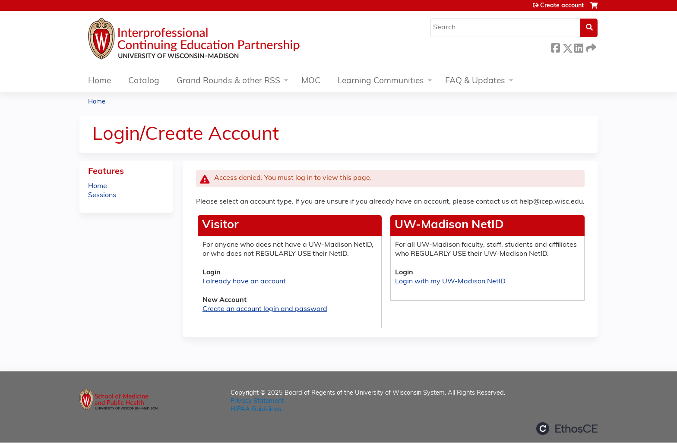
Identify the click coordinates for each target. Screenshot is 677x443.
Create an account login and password (264, 309)
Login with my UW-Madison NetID (450, 281)
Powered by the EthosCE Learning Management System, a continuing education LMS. (567, 428)
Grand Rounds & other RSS (228, 81)
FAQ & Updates (475, 81)
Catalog (143, 81)
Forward (590, 46)
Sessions (102, 195)
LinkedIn (578, 46)
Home (99, 81)
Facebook (555, 46)
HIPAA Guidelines (256, 409)
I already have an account (244, 281)
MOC (310, 81)
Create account (562, 6)
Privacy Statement (257, 401)
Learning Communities (381, 81)
